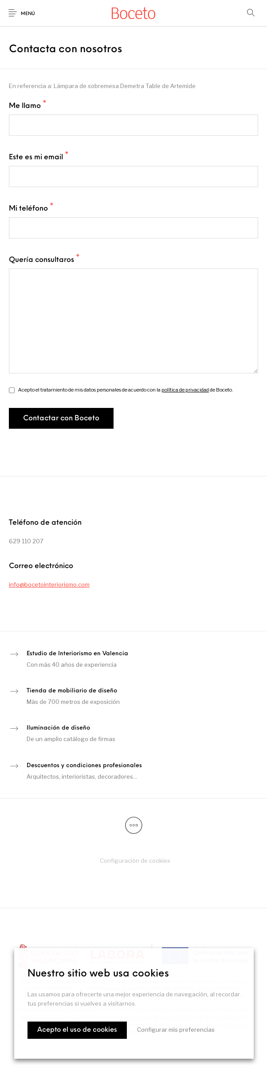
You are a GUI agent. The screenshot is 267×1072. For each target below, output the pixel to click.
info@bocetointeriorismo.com (49, 584)
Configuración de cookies (135, 860)
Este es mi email (39, 157)
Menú (28, 14)
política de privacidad (185, 390)
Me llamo (28, 105)
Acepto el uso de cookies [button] (77, 1030)
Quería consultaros (44, 259)
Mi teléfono (31, 208)
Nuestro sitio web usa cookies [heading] (98, 974)
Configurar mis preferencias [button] (176, 1029)
